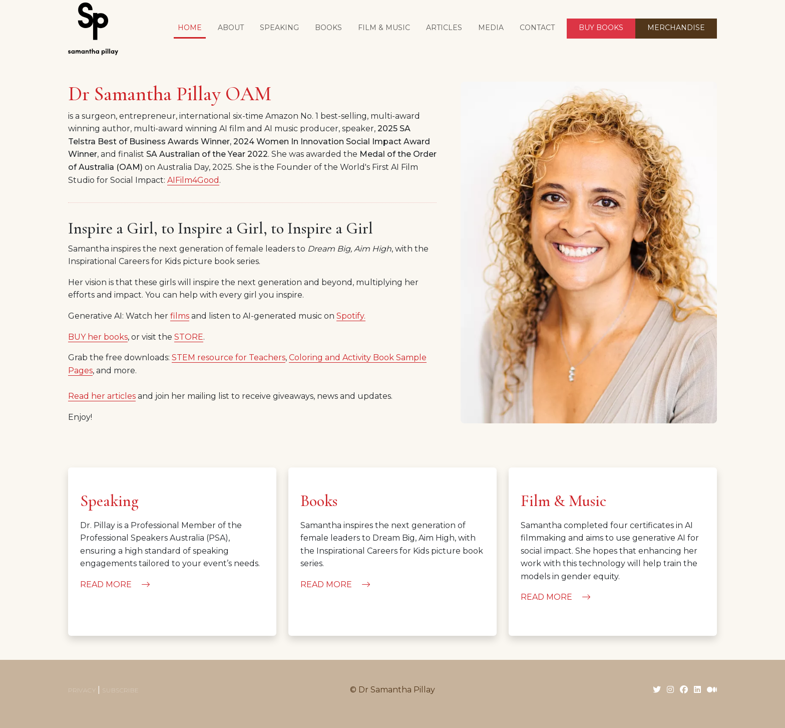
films (179, 316)
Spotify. (350, 316)
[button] (328, 29)
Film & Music (563, 501)
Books (318, 501)
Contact (537, 27)
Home (190, 27)
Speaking (279, 27)
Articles (444, 27)
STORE (188, 337)
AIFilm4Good (193, 180)
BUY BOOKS (601, 27)
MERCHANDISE (676, 27)
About (231, 27)
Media (491, 27)
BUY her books (98, 337)
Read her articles (102, 396)
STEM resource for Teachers (228, 357)
